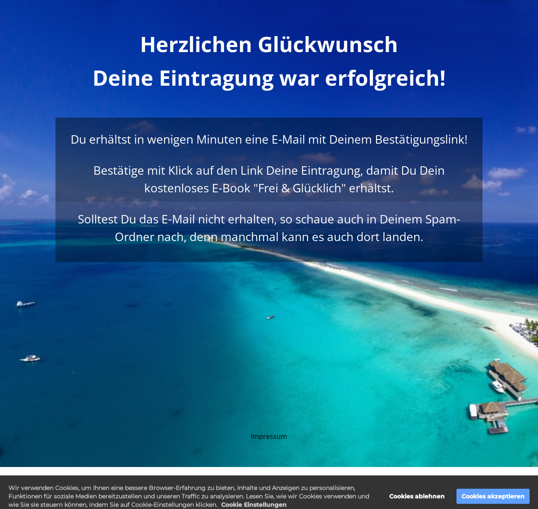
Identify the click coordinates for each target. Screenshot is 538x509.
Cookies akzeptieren (493, 501)
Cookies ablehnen (417, 501)
